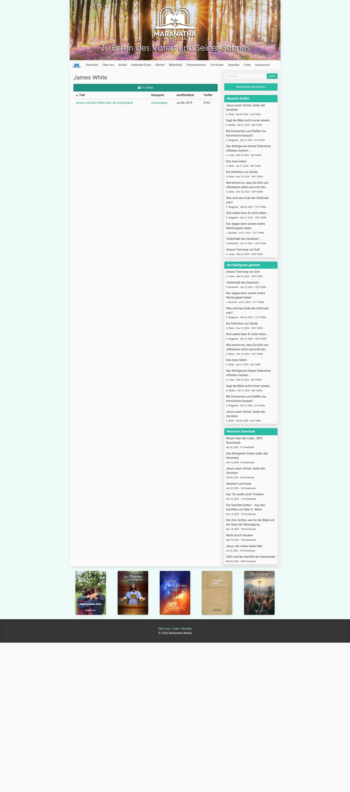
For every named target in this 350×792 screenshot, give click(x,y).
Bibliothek (175, 65)
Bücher (160, 65)
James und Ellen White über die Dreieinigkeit (104, 103)
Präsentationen (196, 65)
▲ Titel (80, 95)
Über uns (108, 65)
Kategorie (157, 95)
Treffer (208, 95)
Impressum (262, 65)
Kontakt (187, 628)
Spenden (233, 65)
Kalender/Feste (141, 65)
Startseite (92, 65)
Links (247, 65)
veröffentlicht (185, 95)
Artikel (123, 65)
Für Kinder (217, 65)
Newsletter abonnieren (250, 87)
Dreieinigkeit (159, 103)
